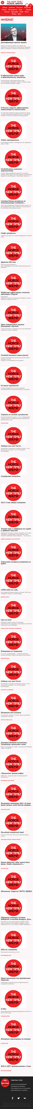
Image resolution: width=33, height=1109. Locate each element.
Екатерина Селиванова (15, 628)
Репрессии (27, 7)
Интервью (19, 7)
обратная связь (16, 1080)
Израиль (7, 12)
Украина (28, 10)
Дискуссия (12, 7)
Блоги (20, 10)
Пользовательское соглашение (20, 1088)
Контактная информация (19, 1084)
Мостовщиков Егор (6, 955)
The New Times (4, 423)
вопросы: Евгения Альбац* (8, 52)
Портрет (4, 10)
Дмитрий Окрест (5, 597)
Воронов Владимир (6, 1070)
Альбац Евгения (5, 1016)
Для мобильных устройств (19, 1090)
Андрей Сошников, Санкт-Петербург (10, 539)
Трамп (21, 12)
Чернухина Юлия (5, 809)
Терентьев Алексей (6, 839)
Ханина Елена (4, 628)
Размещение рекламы (18, 1086)
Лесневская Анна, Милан (7, 780)
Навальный (14, 12)
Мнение (4, 7)
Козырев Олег (4, 1043)
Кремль (14, 14)
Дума (19, 14)
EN (27, 5)
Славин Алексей (16, 839)
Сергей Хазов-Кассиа (6, 719)
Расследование (12, 10)
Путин (27, 12)
